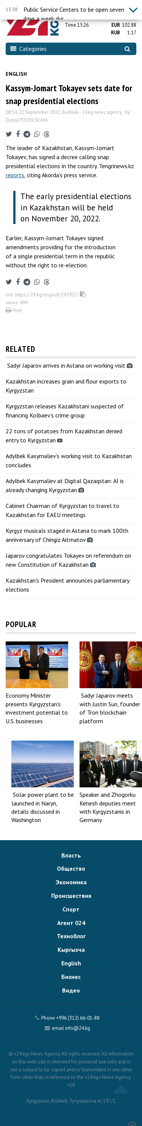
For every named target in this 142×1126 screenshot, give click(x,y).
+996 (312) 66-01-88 (78, 1018)
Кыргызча (71, 949)
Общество (71, 868)
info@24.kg (77, 1028)
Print (14, 310)
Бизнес (71, 976)
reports (15, 175)
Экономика (71, 882)
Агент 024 (71, 923)
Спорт (71, 909)
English (16, 74)
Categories (28, 48)
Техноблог (71, 936)
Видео (71, 990)
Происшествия (71, 895)
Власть (71, 855)
